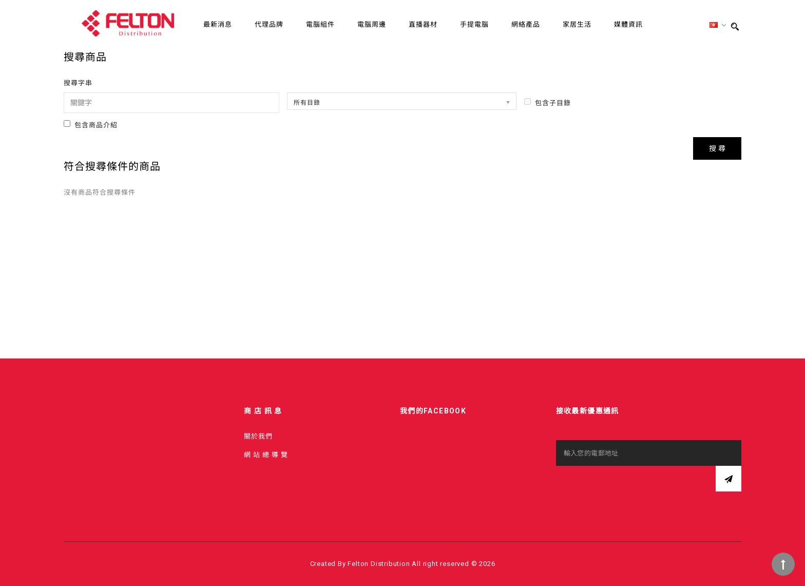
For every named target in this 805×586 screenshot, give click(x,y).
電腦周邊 (371, 24)
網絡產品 (525, 24)
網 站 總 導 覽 (266, 455)
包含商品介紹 (91, 124)
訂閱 (728, 479)
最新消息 (217, 24)
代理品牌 (269, 24)
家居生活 (577, 24)
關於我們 (258, 436)
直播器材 (423, 24)
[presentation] (634, 486)
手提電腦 (474, 24)
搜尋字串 (78, 83)
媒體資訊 (628, 24)
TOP (783, 564)
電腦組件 (320, 24)
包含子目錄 (547, 102)
